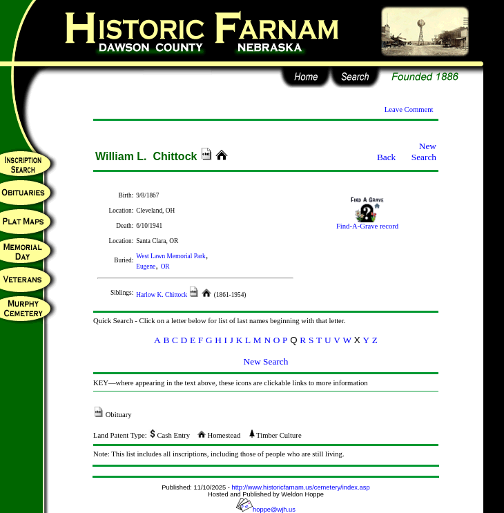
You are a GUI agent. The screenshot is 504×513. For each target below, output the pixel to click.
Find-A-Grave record (367, 223)
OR (165, 266)
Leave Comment (409, 109)
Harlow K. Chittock (162, 294)
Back (386, 157)
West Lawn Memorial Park (171, 256)
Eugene (145, 266)
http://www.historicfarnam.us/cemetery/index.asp (301, 487)
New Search (423, 151)
